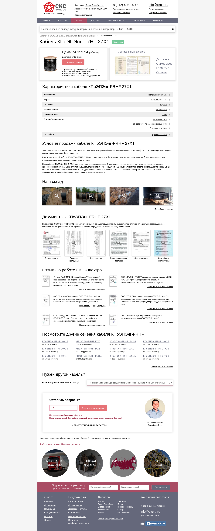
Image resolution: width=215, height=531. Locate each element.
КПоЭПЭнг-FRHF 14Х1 (88, 348)
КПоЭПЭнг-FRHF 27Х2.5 (156, 356)
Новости (62, 20)
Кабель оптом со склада (54, 8)
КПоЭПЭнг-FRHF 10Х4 (54, 356)
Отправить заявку (158, 12)
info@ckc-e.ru (158, 5)
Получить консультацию (92, 408)
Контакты (158, 20)
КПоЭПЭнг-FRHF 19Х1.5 (123, 356)
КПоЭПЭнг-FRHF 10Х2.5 (55, 348)
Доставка (95, 20)
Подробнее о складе (164, 209)
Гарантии (162, 68)
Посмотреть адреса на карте (110, 518)
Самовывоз (164, 63)
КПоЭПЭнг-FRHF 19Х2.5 (156, 341)
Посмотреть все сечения (162, 366)
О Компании (139, 20)
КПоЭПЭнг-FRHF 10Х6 (88, 341)
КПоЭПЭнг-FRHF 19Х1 (122, 348)
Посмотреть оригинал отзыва (92, 289)
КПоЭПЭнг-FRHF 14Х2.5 (123, 341)
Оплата (161, 72)
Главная (46, 20)
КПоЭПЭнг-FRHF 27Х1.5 (156, 348)
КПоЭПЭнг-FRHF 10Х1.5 (55, 341)
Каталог (79, 20)
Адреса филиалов (83, 15)
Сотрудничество (116, 20)
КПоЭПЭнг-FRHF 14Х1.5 (89, 356)
